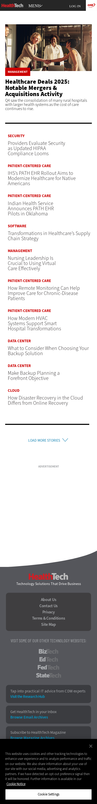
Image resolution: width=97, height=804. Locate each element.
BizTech (48, 651)
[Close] (90, 746)
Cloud (14, 391)
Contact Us (48, 606)
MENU (34, 6)
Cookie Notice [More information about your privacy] (15, 784)
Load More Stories (44, 440)
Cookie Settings (48, 794)
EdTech (48, 659)
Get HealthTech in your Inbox (33, 712)
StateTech (48, 675)
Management (18, 71)
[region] (48, 771)
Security (16, 136)
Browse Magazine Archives (32, 738)
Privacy (48, 612)
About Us (48, 600)
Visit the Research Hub (27, 697)
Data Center (19, 341)
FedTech (48, 667)
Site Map (48, 624)
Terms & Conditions (48, 618)
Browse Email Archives (29, 717)
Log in (75, 6)
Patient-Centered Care (29, 166)
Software (17, 226)
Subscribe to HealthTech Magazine (38, 733)
